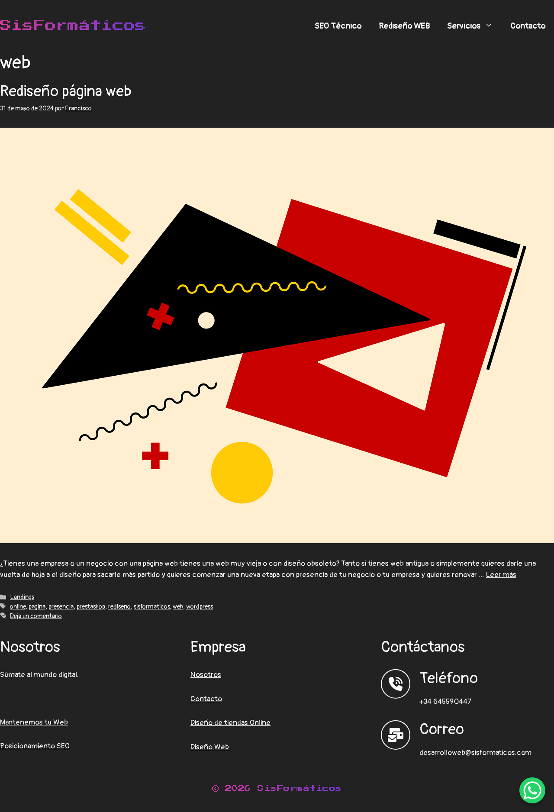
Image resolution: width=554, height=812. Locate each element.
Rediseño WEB (404, 26)
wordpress (199, 607)
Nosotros (205, 674)
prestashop (91, 607)
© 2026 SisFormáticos (277, 788)
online (18, 607)
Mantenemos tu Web (34, 722)
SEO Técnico (338, 26)
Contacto (527, 26)
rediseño (119, 607)
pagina (37, 607)
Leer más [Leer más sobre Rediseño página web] (501, 574)
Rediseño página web (66, 91)
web (178, 607)
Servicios (474, 26)
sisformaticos (152, 607)
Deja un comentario (36, 616)
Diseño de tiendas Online (230, 722)
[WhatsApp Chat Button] (532, 790)
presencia (61, 607)
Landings (22, 597)
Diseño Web (209, 746)
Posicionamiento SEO (35, 746)
